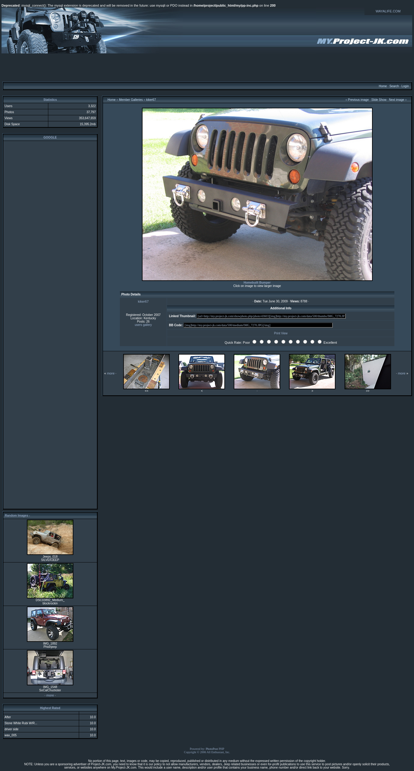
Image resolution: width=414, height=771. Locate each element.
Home (383, 86)
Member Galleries (131, 99)
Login (405, 86)
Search (394, 86)
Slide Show (379, 99)
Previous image (358, 99)
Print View (280, 333)
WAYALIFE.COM (388, 11)
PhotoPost (212, 748)
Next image (396, 99)
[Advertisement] (207, 67)
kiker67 (151, 99)
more (50, 695)
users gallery (143, 325)
